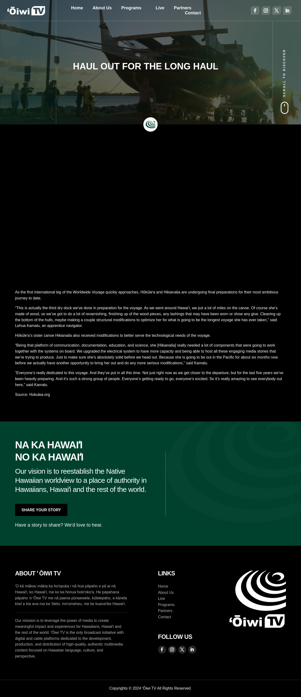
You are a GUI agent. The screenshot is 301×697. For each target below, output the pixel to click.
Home (77, 8)
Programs (131, 8)
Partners (182, 8)
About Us (102, 8)
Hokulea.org (39, 395)
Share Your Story (41, 510)
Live (160, 8)
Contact (193, 13)
